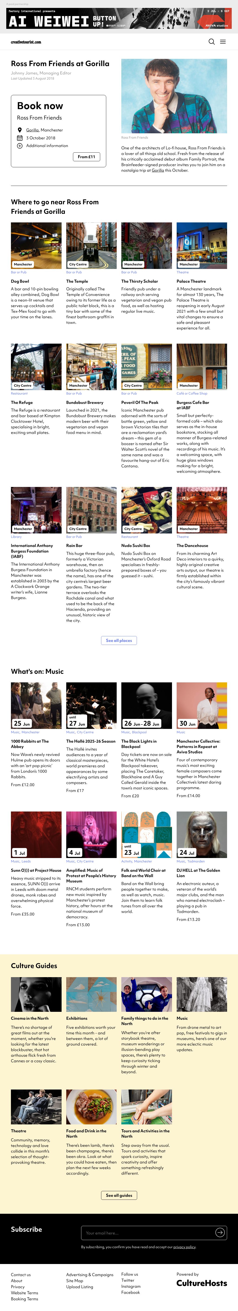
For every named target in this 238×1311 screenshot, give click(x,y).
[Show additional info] (58, 146)
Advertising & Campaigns (89, 1274)
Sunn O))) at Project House (36, 870)
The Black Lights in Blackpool (139, 743)
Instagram (131, 1286)
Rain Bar (74, 545)
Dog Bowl (20, 281)
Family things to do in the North (144, 1021)
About (16, 1280)
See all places (119, 640)
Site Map (74, 1280)
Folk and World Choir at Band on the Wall (143, 873)
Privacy (18, 1286)
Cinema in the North (30, 1018)
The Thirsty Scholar (139, 281)
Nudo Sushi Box (135, 545)
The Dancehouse (192, 545)
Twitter (127, 1280)
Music (182, 1018)
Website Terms (24, 1293)
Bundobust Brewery (84, 402)
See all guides (119, 1195)
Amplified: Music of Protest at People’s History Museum (91, 876)
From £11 (86, 156)
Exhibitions (76, 1018)
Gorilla (32, 130)
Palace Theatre (191, 281)
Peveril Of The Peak (140, 402)
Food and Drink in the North (86, 1133)
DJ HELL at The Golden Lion (198, 873)
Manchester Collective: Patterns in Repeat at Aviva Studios (198, 746)
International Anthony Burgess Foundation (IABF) (32, 551)
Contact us (21, 1274)
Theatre (18, 1130)
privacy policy (184, 1247)
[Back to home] (26, 41)
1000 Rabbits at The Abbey (30, 743)
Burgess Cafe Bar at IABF (193, 405)
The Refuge (22, 402)
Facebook (130, 1292)
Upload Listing (79, 1286)
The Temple (77, 281)
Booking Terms (24, 1299)
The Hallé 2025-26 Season (91, 741)
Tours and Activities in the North (145, 1133)
